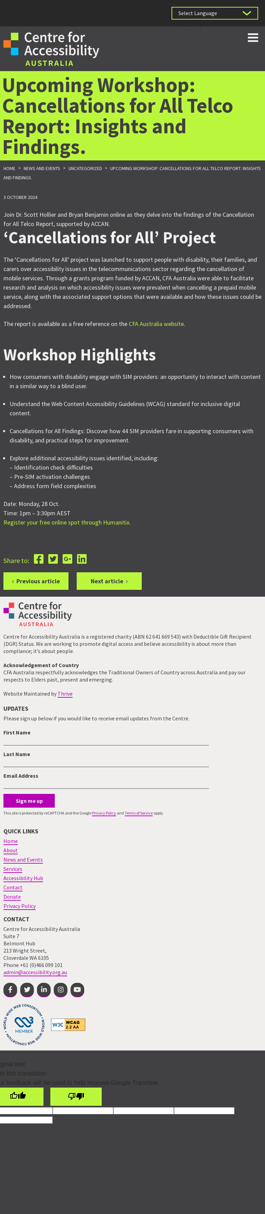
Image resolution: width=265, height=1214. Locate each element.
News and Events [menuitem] (23, 859)
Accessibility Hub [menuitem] (23, 878)
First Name (16, 732)
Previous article (38, 581)
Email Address (20, 775)
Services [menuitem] (12, 868)
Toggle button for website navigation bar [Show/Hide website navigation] (253, 37)
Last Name (16, 754)
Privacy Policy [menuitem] (19, 905)
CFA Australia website (156, 324)
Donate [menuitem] (12, 896)
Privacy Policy (104, 813)
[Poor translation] (76, 1097)
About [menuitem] (10, 850)
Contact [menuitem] (13, 887)
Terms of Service (139, 813)
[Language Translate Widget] (215, 13)
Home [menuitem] (10, 841)
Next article (107, 581)
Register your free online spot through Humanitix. (67, 522)
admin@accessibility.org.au (35, 972)
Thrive (65, 693)
